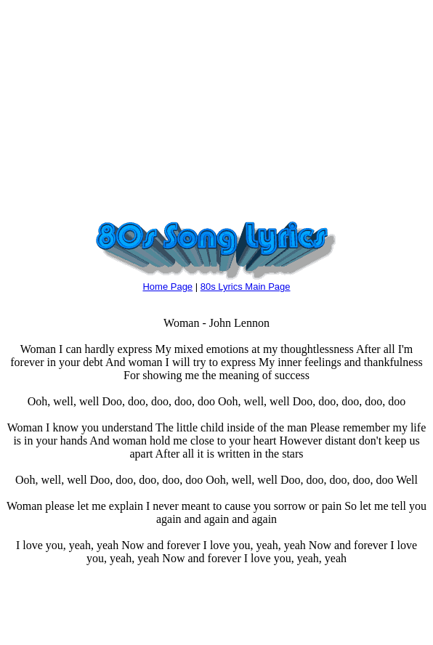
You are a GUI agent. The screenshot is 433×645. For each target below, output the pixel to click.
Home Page (167, 286)
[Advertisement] (216, 107)
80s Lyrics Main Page (246, 286)
